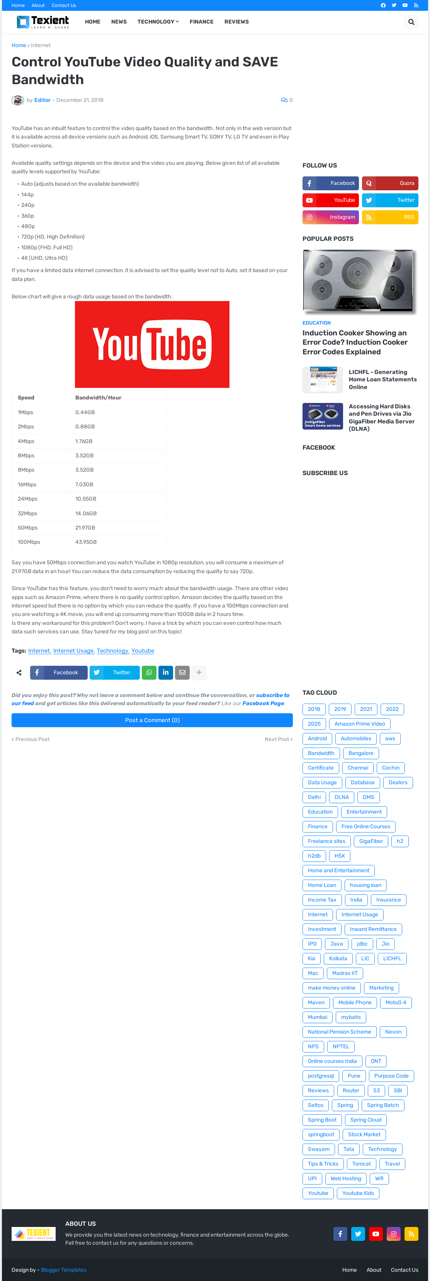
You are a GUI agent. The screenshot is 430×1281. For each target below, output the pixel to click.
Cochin (390, 768)
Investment (322, 929)
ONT (376, 1061)
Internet (41, 45)
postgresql (321, 1076)
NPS (313, 1046)
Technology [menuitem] (156, 22)
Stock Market (364, 1134)
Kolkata (338, 958)
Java (336, 944)
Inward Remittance (373, 929)
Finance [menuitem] (202, 22)
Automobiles (356, 738)
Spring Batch (383, 1105)
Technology (112, 651)
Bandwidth (321, 753)
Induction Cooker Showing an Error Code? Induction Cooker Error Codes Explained (355, 342)
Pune (354, 1076)
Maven (316, 1002)
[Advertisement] (360, 102)
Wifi (379, 1178)
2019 (340, 709)
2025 (314, 724)
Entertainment (364, 812)
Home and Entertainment (338, 870)
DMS (368, 797)
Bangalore (361, 753)
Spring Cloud (365, 1120)
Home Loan (322, 885)
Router (351, 1090)
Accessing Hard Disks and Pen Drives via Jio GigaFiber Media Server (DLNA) (382, 418)
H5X (340, 856)
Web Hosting (346, 1178)
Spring (345, 1105)
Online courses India (332, 1061)
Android (317, 738)
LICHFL (392, 958)
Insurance (388, 900)
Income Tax (322, 900)
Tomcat (361, 1164)
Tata (348, 1149)
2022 (392, 709)
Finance (318, 826)
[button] (411, 22)
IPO (312, 944)
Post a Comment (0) (152, 720)
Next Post (277, 739)
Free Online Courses (366, 826)
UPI (312, 1178)
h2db (314, 856)
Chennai (358, 768)
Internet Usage (73, 651)
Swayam (319, 1149)
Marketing (381, 988)
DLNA (342, 797)
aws (390, 738)
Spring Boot (322, 1120)
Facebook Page (263, 703)
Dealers (398, 782)
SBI (398, 1090)
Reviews (318, 1090)
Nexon (393, 1032)
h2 (400, 841)
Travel (392, 1164)
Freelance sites (326, 841)
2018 (314, 709)
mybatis (351, 1017)
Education (320, 812)
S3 (376, 1090)
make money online (331, 988)
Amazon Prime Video (360, 724)
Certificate (321, 768)
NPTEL (341, 1046)
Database (363, 782)
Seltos (315, 1105)
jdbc (362, 944)
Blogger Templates (64, 1270)
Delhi (314, 797)
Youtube (142, 651)
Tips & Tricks (323, 1164)
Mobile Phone (355, 1002)
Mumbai (317, 1017)
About (38, 5)
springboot (321, 1134)
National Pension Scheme (339, 1032)
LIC (365, 958)
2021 (366, 709)
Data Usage (322, 782)
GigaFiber (371, 841)
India (356, 900)
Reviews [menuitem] (236, 22)
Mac (313, 973)
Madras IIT (345, 973)
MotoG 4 (396, 1002)
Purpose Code (391, 1076)
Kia (311, 958)
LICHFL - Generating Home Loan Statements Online (383, 380)
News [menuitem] (119, 22)
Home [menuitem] (92, 22)
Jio (385, 944)
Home (18, 5)
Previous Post (32, 739)
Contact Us (64, 5)
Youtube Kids (358, 1193)
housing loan (365, 885)
